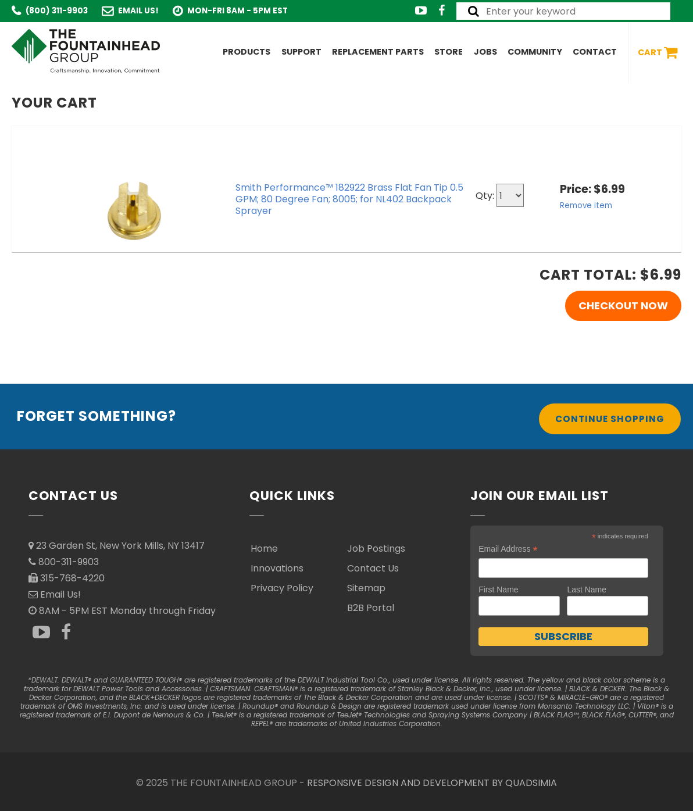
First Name (498, 589)
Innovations (277, 568)
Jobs (485, 52)
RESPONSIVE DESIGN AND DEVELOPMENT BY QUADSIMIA (432, 782)
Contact (595, 52)
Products (246, 52)
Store (448, 52)
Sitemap (366, 588)
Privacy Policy (282, 588)
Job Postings (376, 548)
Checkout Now (623, 305)
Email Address (508, 549)
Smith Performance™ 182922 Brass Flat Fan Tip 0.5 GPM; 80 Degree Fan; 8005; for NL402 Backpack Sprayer (349, 199)
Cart (657, 52)
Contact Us (373, 568)
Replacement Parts (378, 52)
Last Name (586, 589)
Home (264, 548)
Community (535, 52)
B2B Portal (370, 607)
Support (301, 52)
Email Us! (138, 10)
